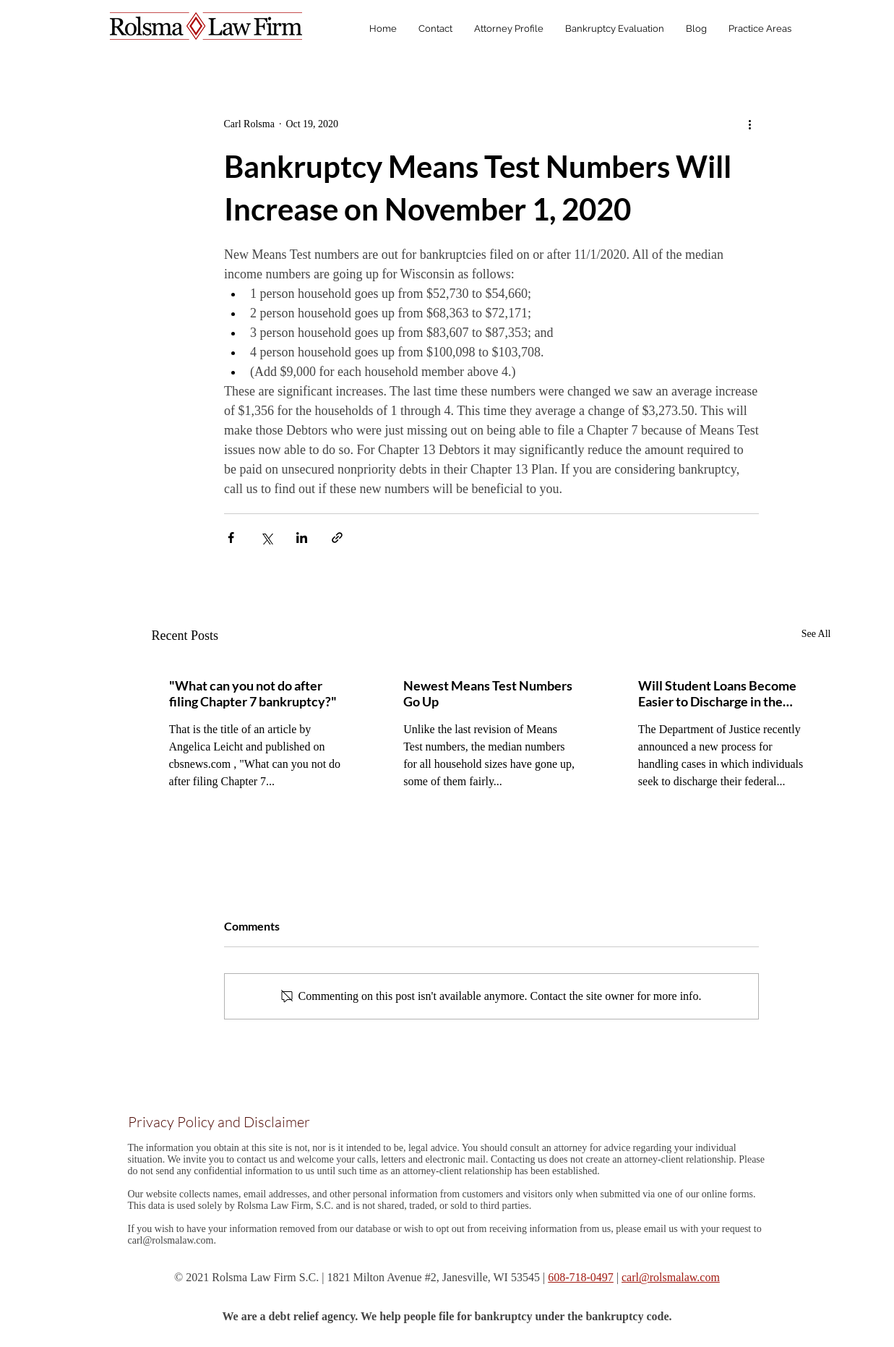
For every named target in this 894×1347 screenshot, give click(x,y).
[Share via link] (337, 537)
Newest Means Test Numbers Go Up (487, 693)
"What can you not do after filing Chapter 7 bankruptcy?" (253, 693)
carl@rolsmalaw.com (171, 1240)
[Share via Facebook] (231, 537)
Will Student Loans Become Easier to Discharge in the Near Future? (717, 693)
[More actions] (750, 123)
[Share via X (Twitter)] (266, 537)
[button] (760, 29)
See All (816, 633)
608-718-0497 (581, 1277)
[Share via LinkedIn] (302, 537)
